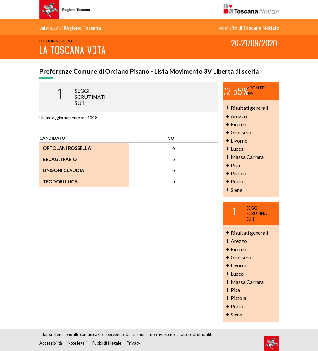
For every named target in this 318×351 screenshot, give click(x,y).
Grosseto (241, 132)
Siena (236, 190)
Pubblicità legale (106, 343)
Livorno (239, 141)
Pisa (235, 165)
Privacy (133, 343)
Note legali (77, 343)
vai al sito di (70, 28)
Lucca (237, 149)
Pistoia (238, 173)
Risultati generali (249, 108)
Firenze (239, 124)
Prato (237, 181)
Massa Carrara (247, 157)
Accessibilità (50, 343)
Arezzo (239, 116)
